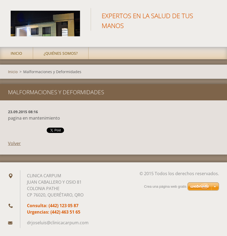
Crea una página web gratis (165, 186)
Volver (14, 143)
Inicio (16, 53)
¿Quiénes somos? (61, 53)
